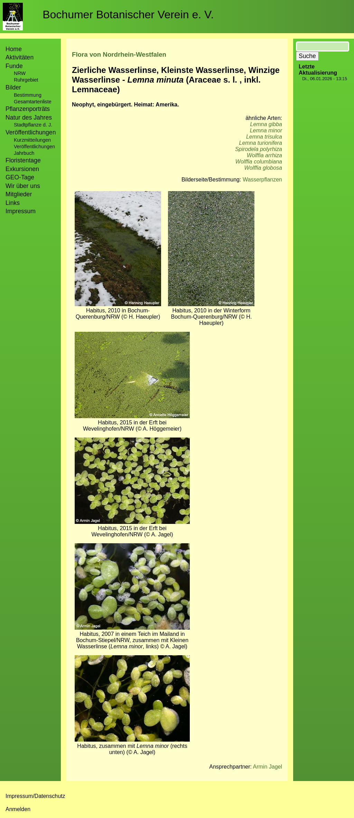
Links (13, 202)
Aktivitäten (20, 57)
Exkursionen (22, 169)
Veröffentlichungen (34, 146)
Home (14, 49)
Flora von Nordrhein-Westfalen (119, 54)
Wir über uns (23, 185)
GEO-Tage (20, 177)
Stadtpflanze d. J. (33, 125)
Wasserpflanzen (262, 179)
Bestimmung (27, 95)
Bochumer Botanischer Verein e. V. (128, 14)
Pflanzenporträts (28, 108)
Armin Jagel (267, 767)
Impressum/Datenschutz (35, 796)
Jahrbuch (24, 153)
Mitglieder (19, 194)
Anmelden (18, 809)
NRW (20, 73)
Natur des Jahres (29, 117)
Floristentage (23, 160)
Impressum (21, 211)
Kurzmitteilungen (32, 140)
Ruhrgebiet (26, 80)
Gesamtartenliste (33, 101)
